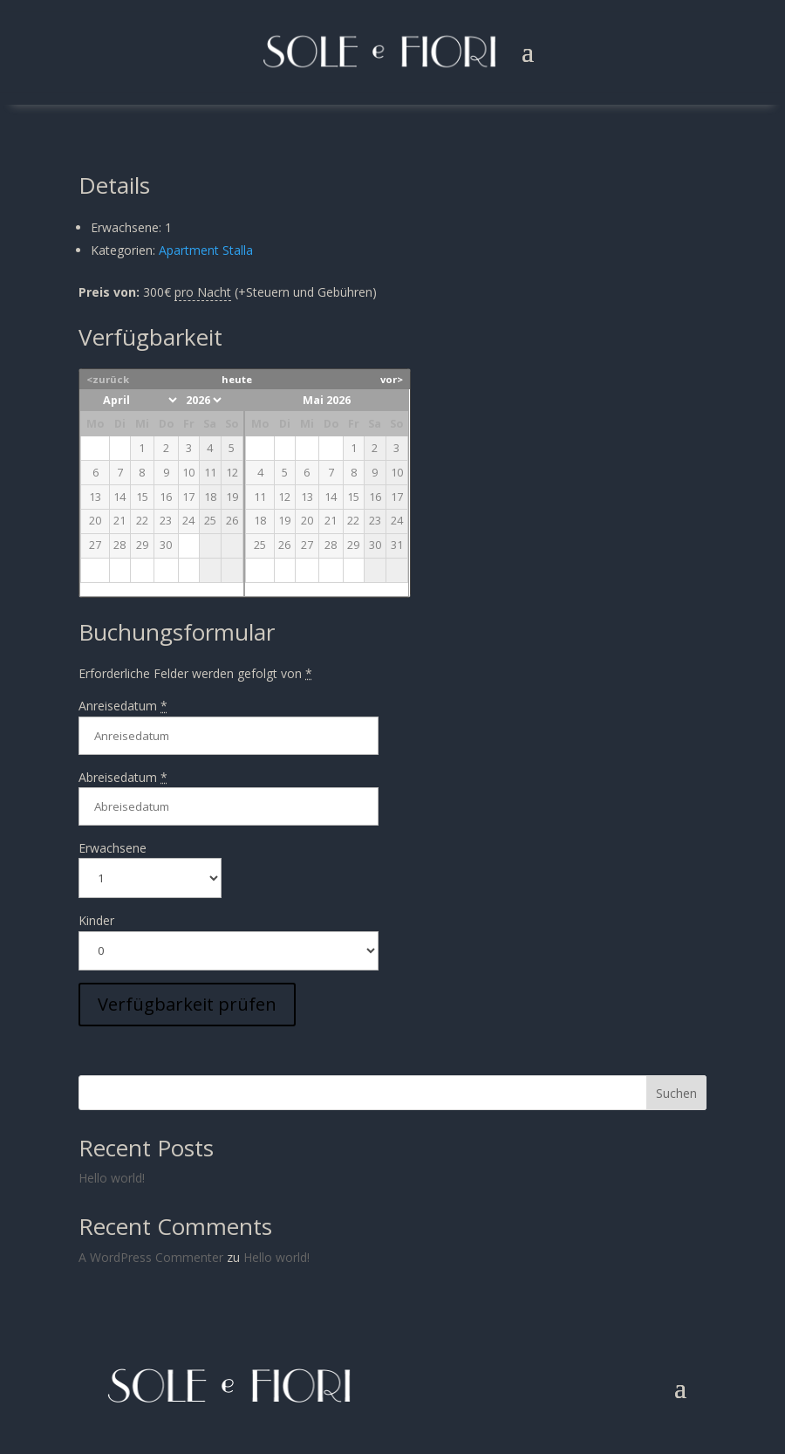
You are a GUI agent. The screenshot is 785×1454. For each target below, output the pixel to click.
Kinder (96, 920)
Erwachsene (112, 848)
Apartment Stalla (206, 250)
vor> (391, 379)
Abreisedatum (122, 777)
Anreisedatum (122, 705)
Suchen (676, 1093)
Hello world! (111, 1177)
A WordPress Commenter (150, 1257)
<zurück (107, 379)
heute (237, 379)
